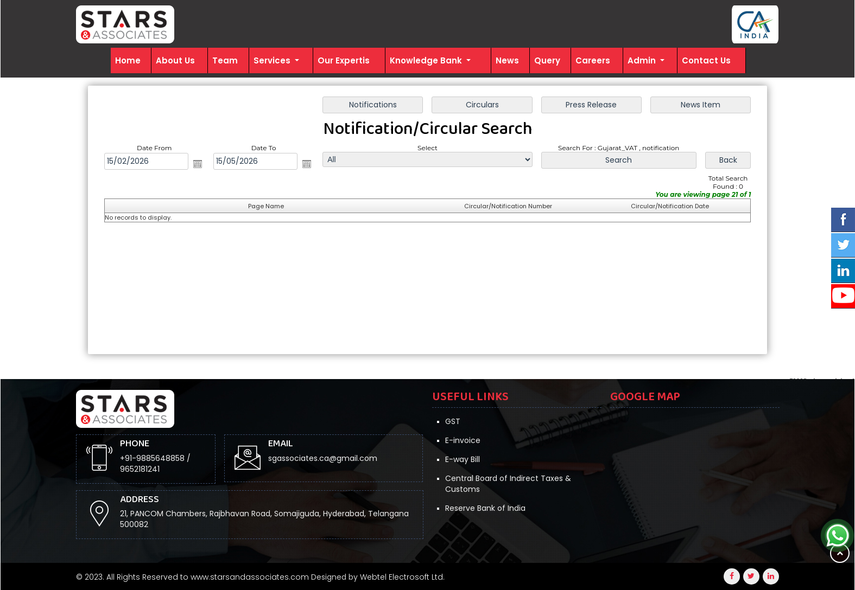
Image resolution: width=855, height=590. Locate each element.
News (507, 60)
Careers (592, 60)
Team (225, 60)
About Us (175, 60)
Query (547, 60)
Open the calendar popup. (198, 164)
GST (452, 421)
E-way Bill (462, 459)
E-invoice (462, 440)
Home (128, 60)
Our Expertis (344, 60)
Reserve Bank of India (485, 508)
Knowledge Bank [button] (427, 60)
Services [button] (273, 60)
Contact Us (706, 60)
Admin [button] (643, 60)
